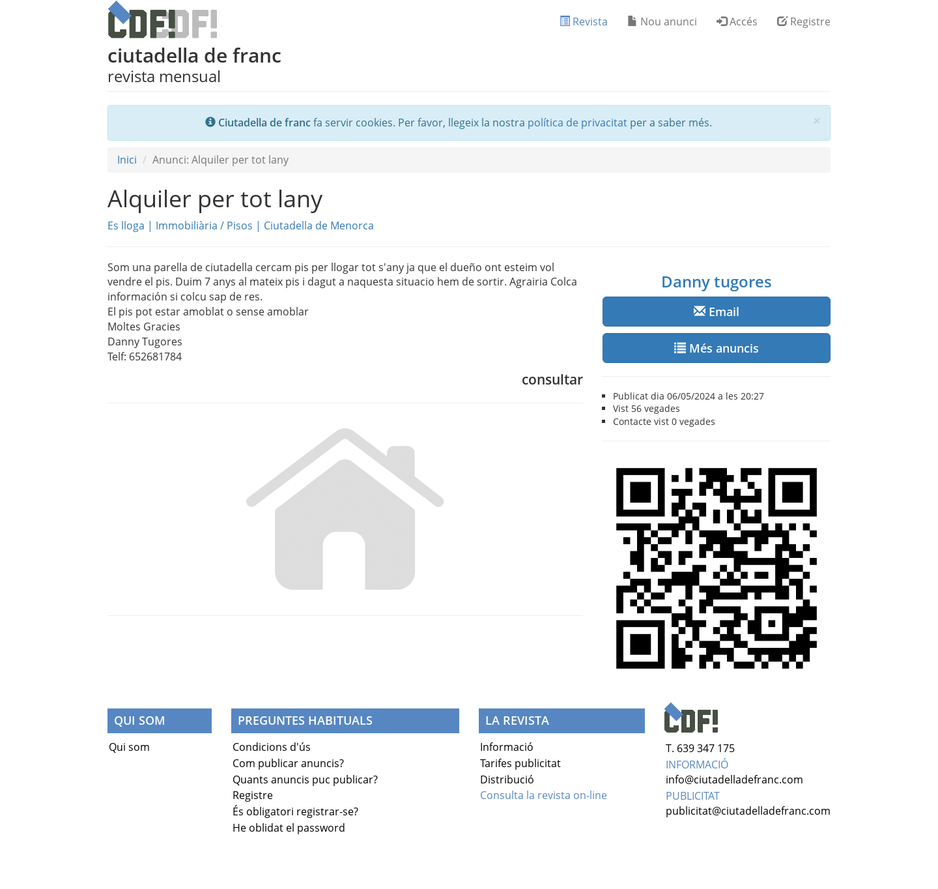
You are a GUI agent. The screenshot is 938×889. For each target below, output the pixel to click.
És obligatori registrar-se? (295, 811)
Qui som (129, 747)
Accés (737, 21)
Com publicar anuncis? (288, 763)
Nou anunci (662, 21)
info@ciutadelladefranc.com (734, 779)
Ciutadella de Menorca (319, 225)
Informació (506, 747)
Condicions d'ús (272, 747)
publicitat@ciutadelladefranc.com (748, 811)
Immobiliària (187, 225)
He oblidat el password (289, 828)
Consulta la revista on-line (543, 795)
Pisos (240, 225)
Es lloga (126, 225)
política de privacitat (577, 122)
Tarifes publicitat (520, 763)
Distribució (507, 779)
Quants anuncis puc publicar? (305, 779)
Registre (804, 21)
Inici (127, 160)
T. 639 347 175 (700, 748)
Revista (584, 21)
